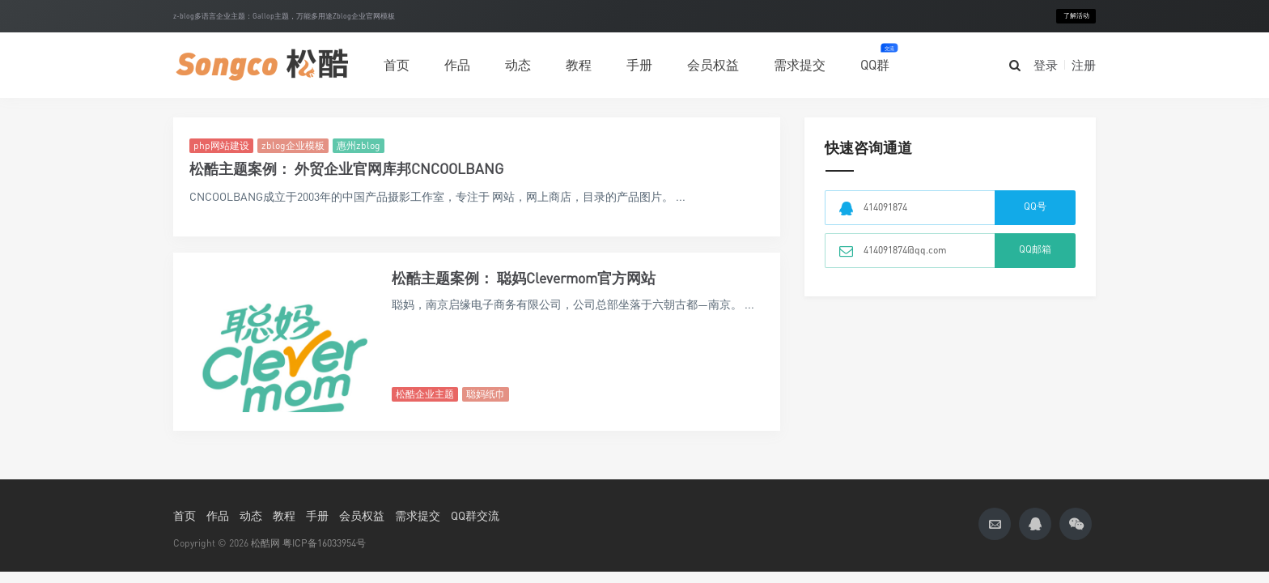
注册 (1084, 64)
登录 (1045, 64)
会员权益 (713, 65)
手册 (639, 65)
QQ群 (874, 58)
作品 (457, 57)
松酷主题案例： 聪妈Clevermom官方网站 (524, 278)
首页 (397, 65)
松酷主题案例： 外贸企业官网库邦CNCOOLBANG (346, 168)
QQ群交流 (475, 515)
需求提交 (799, 65)
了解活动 (1076, 15)
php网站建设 (221, 145)
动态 (518, 65)
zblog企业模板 (293, 145)
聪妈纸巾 (485, 394)
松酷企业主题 (425, 394)
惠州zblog (358, 145)
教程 (579, 65)
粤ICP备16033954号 (324, 543)
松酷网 (265, 543)
